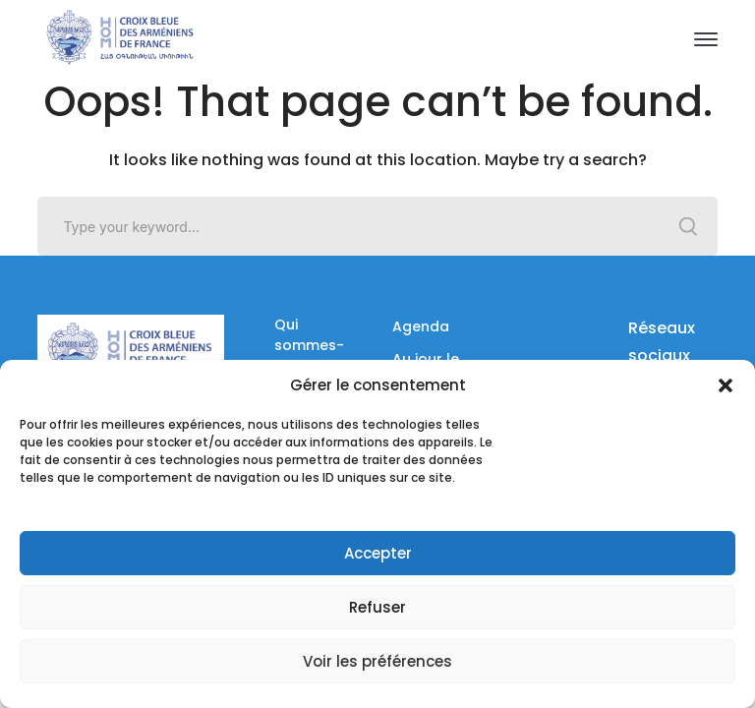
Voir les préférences (377, 661)
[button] (725, 385)
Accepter (378, 553)
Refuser (377, 607)
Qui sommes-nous (309, 345)
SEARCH (688, 226)
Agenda (420, 326)
